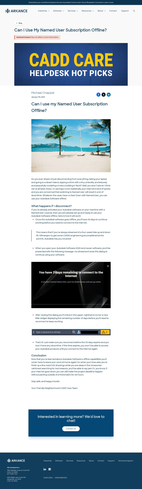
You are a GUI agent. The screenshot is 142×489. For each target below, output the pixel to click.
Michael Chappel (42, 92)
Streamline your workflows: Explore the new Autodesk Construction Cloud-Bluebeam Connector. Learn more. (71, 2)
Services (72, 11)
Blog (19, 23)
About (100, 11)
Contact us (71, 429)
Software (57, 11)
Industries (42, 11)
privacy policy (48, 477)
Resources (86, 11)
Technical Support (125, 461)
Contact (113, 11)
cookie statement (61, 477)
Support (125, 11)
